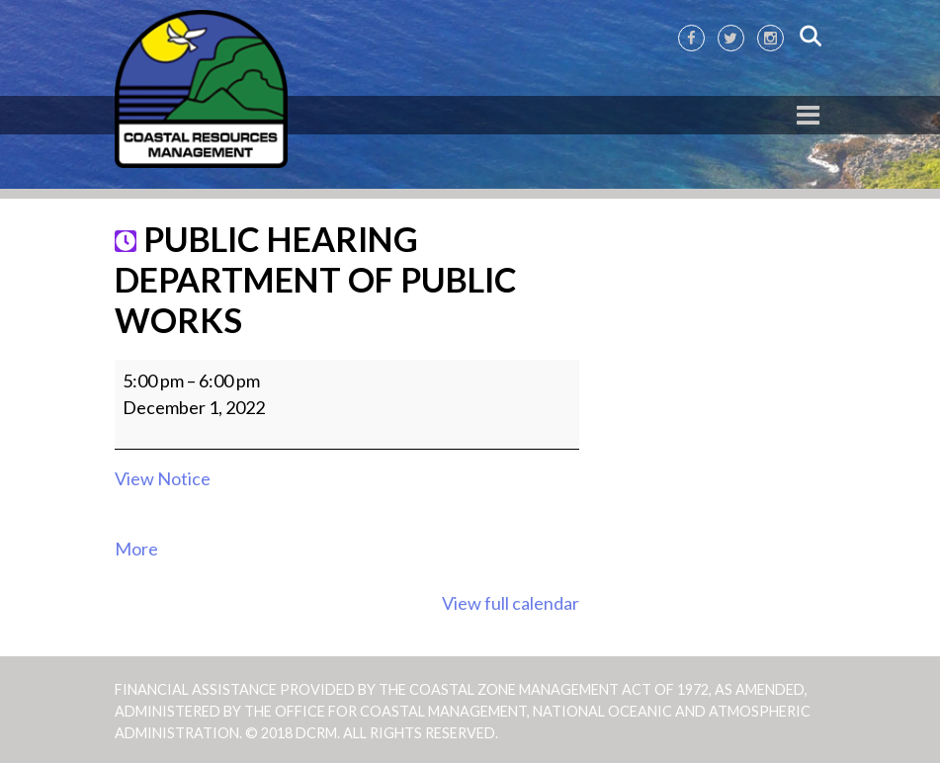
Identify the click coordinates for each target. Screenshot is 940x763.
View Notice (163, 478)
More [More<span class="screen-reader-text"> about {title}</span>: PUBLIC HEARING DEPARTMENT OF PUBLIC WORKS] (136, 548)
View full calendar (510, 603)
